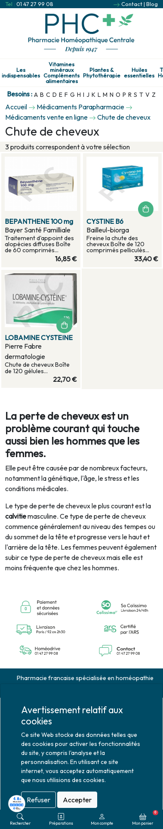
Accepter (77, 799)
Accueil (16, 106)
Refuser (38, 799)
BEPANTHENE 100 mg (39, 221)
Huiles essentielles (139, 72)
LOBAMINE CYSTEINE (39, 337)
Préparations (61, 819)
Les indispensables (21, 72)
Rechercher (20, 819)
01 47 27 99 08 (34, 3)
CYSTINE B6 (104, 221)
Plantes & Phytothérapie (101, 72)
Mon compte (102, 819)
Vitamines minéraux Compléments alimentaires (61, 73)
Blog (152, 3)
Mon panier (145, 818)
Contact (131, 3)
